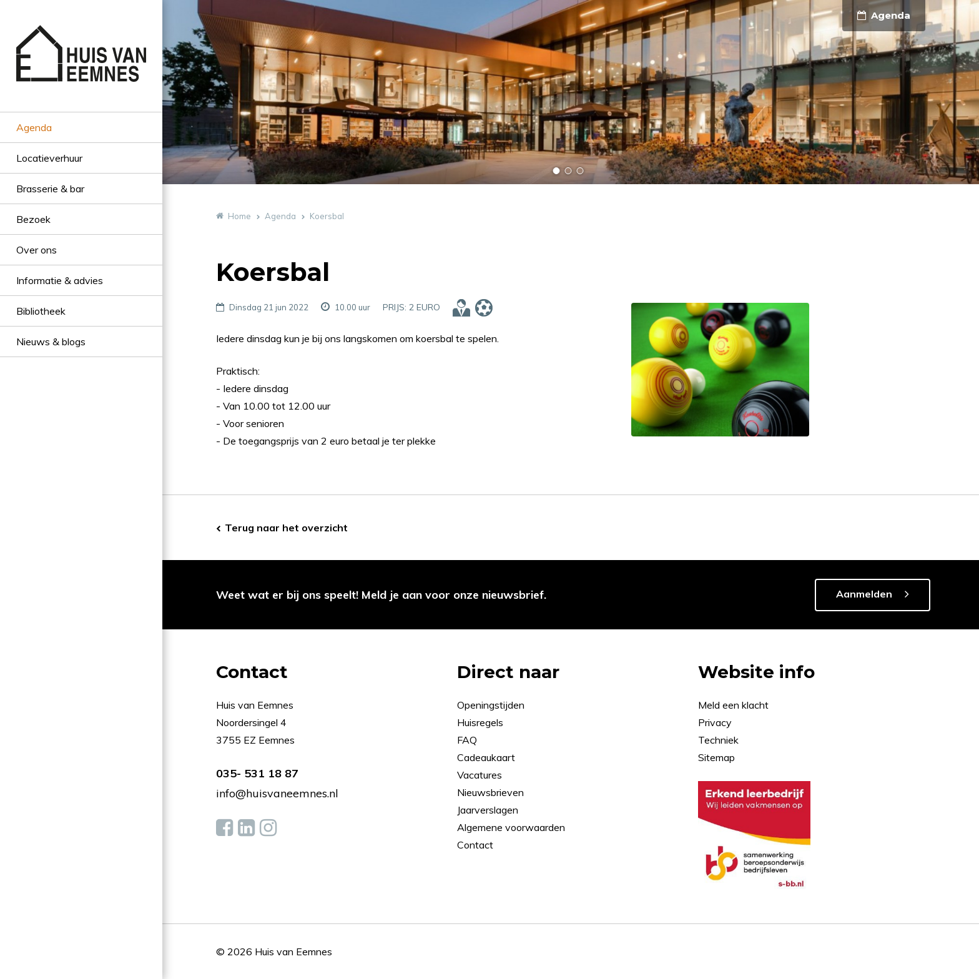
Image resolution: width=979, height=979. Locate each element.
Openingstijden (490, 705)
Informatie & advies (59, 280)
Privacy (715, 722)
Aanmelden (864, 594)
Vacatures (479, 775)
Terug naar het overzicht (286, 527)
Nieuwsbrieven (491, 792)
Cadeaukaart (487, 757)
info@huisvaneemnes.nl (277, 793)
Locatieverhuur (49, 158)
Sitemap (716, 757)
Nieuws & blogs (51, 341)
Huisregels (481, 722)
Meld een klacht (733, 705)
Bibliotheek (41, 311)
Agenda (34, 127)
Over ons (36, 250)
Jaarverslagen (489, 810)
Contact (475, 845)
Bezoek (33, 219)
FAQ (468, 740)
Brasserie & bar (50, 188)
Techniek (718, 740)
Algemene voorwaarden (511, 827)
